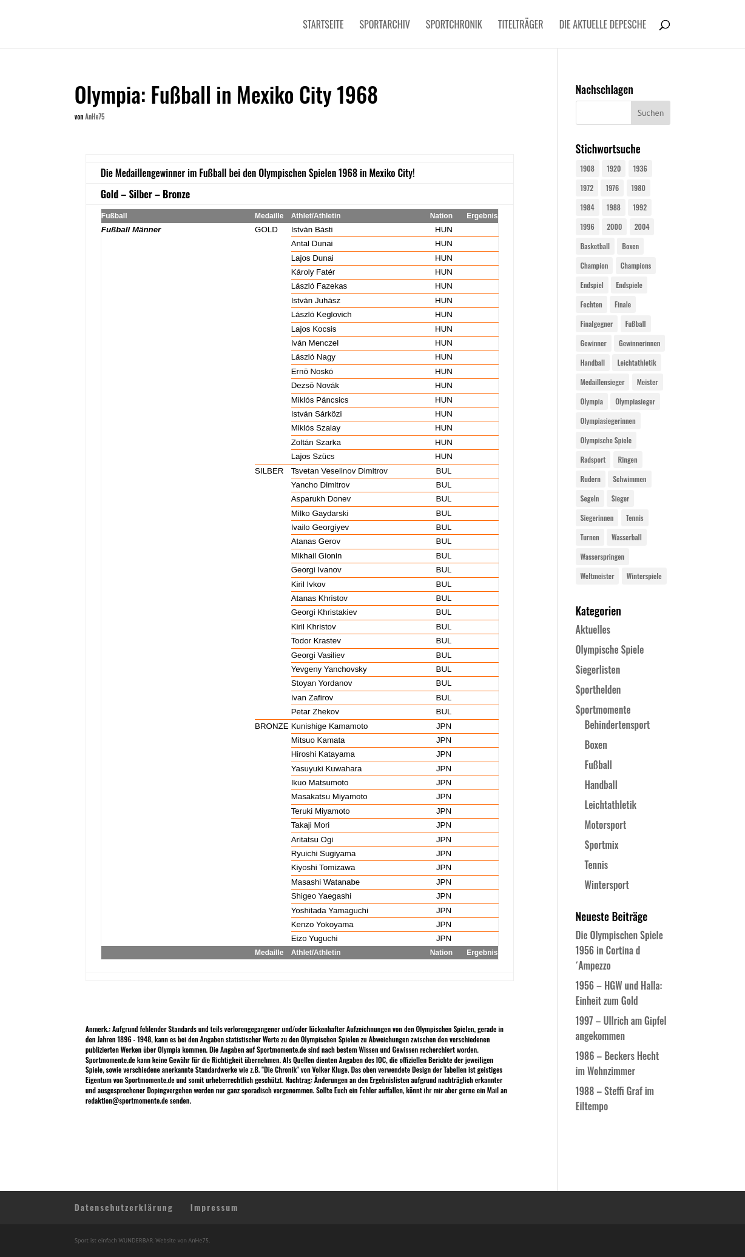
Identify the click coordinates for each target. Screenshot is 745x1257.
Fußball (598, 764)
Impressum (214, 1207)
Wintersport (607, 884)
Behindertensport (617, 724)
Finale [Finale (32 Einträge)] (623, 304)
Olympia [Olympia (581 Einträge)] (592, 401)
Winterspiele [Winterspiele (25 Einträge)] (644, 576)
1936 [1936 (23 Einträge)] (640, 168)
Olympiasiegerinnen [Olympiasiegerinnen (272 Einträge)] (608, 420)
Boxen (596, 744)
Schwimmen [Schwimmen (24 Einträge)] (629, 479)
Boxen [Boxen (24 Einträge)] (630, 246)
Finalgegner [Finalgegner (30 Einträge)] (597, 323)
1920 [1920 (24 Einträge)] (614, 168)
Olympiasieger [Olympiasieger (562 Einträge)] (635, 401)
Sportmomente (603, 709)
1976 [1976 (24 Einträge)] (612, 188)
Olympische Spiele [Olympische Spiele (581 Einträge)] (606, 440)
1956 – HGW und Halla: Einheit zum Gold (619, 993)
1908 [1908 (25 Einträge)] (588, 168)
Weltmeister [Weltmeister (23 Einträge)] (598, 576)
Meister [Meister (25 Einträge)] (647, 382)
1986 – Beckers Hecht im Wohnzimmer (617, 1063)
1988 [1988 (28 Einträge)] (614, 207)
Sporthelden (598, 689)
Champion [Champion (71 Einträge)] (594, 265)
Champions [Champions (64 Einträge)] (636, 265)
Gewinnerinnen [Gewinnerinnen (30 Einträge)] (640, 343)
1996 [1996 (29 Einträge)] (588, 226)
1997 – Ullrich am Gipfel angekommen (621, 1028)
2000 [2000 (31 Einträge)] (614, 226)
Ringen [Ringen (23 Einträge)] (628, 459)
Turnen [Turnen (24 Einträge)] (590, 537)
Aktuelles (593, 629)
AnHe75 (94, 116)
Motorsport (606, 824)
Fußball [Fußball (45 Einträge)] (635, 323)
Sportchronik (454, 26)
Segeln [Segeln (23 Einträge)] (590, 498)
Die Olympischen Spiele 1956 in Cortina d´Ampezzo (619, 950)
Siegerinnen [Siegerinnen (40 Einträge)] (597, 517)
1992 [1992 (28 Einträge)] (640, 207)
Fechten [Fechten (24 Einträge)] (591, 304)
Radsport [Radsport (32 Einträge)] (593, 459)
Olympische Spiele (610, 649)
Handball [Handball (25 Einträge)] (593, 362)
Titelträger (521, 26)
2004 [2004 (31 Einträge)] (642, 226)
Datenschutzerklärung (124, 1207)
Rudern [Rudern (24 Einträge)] (591, 479)
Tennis (596, 864)
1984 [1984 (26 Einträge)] (588, 207)
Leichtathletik (611, 804)
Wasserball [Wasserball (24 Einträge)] (627, 537)
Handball (601, 784)
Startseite (323, 26)
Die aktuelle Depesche (603, 26)
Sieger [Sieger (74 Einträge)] (620, 498)
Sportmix (602, 844)
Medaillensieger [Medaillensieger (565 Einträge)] (603, 382)
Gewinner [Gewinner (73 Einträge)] (594, 343)
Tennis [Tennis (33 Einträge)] (635, 517)
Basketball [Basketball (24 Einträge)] (595, 246)
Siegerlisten (598, 669)
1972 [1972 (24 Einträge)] (587, 188)
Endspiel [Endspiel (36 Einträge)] (592, 285)
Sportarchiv (385, 26)
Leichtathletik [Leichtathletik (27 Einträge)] (636, 362)
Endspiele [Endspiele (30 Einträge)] (629, 285)
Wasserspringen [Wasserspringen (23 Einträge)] (603, 556)
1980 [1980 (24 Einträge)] (639, 188)
